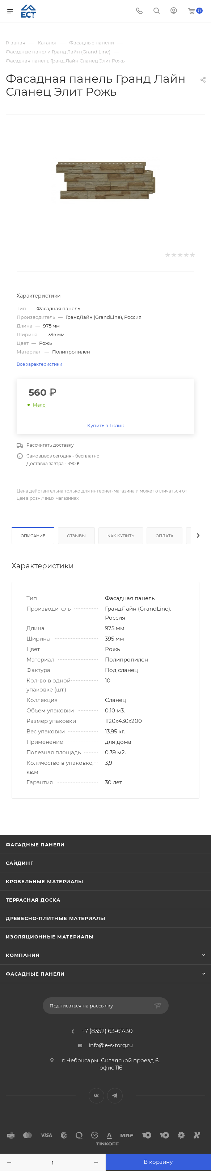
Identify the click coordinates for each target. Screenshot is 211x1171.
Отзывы (76, 535)
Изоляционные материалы (50, 937)
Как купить (120, 535)
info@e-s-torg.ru (111, 1045)
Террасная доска (33, 900)
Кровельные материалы (44, 881)
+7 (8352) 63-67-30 (107, 1031)
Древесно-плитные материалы (55, 918)
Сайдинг (20, 863)
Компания (22, 955)
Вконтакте (96, 1095)
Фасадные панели (35, 844)
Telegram (115, 1095)
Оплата (164, 535)
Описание (33, 535)
